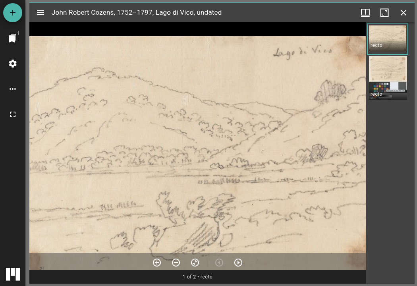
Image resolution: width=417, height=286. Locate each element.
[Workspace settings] (12, 63)
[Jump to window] (12, 38)
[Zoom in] (156, 262)
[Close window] (403, 12)
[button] (387, 39)
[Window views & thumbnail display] (365, 12)
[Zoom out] (175, 262)
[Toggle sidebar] (40, 12)
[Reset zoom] (195, 262)
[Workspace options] (12, 89)
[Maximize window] (384, 12)
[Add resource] (12, 12)
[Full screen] (12, 114)
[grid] (390, 153)
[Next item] (238, 262)
